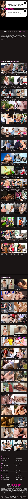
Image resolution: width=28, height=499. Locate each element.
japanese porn (19, 455)
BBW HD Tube (5, 472)
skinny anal (10, 37)
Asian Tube (18, 474)
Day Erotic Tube (19, 468)
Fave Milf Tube (19, 479)
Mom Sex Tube (5, 475)
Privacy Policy (8, 497)
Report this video (23, 31)
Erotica (3, 463)
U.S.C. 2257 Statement (22, 497)
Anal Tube (4, 455)
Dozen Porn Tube (5, 458)
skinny (23, 35)
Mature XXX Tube (5, 479)
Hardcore (9, 35)
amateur (13, 35)
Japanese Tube (19, 456)
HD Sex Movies (5, 465)
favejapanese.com (11, 496)
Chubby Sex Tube (5, 468)
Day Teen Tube (5, 456)
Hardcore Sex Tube (19, 462)
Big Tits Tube (18, 472)
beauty (22, 36)
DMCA (14, 497)
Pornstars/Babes (18, 35)
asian (2, 36)
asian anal (16, 36)
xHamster (3, 71)
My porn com (19, 460)
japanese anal (5, 37)
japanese (5, 36)
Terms (2, 497)
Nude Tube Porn (19, 475)
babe (19, 36)
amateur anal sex (10, 36)
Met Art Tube (18, 465)
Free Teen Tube (5, 474)
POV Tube (18, 470)
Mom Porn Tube (5, 477)
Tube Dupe (15, 32)
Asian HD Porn (19, 463)
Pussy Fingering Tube (20, 477)
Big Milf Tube (5, 470)
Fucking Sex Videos (6, 462)
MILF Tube (4, 460)
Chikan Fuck (18, 467)
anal (6, 35)
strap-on (14, 37)
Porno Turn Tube (5, 467)
